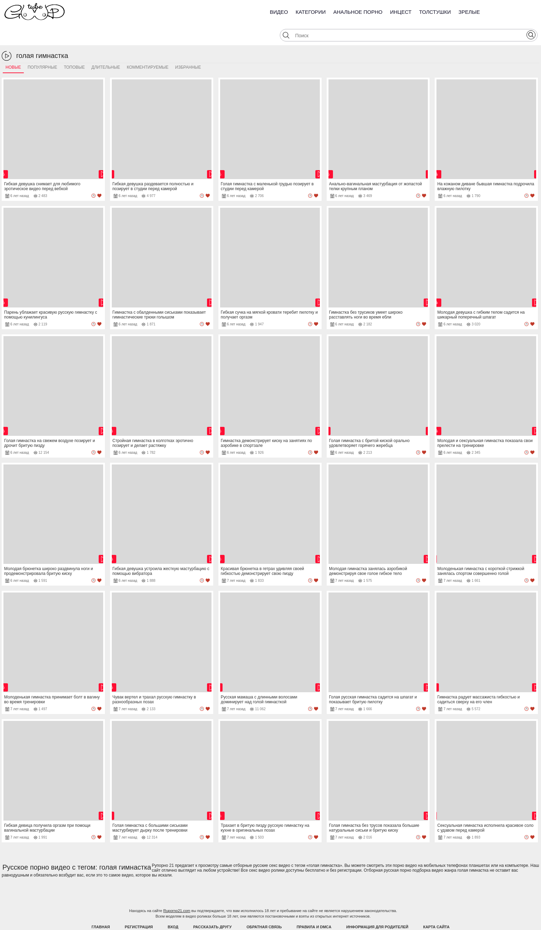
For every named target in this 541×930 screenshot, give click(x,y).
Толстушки (435, 12)
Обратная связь (264, 907)
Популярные (42, 47)
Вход (173, 907)
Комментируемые (147, 47)
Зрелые (469, 12)
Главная (100, 907)
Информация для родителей (377, 907)
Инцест (400, 12)
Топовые (74, 47)
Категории (311, 12)
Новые (13, 47)
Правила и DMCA (314, 907)
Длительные (105, 47)
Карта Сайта (436, 907)
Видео (279, 12)
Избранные (188, 47)
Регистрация (139, 907)
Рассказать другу (212, 907)
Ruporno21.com (176, 891)
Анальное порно (358, 12)
